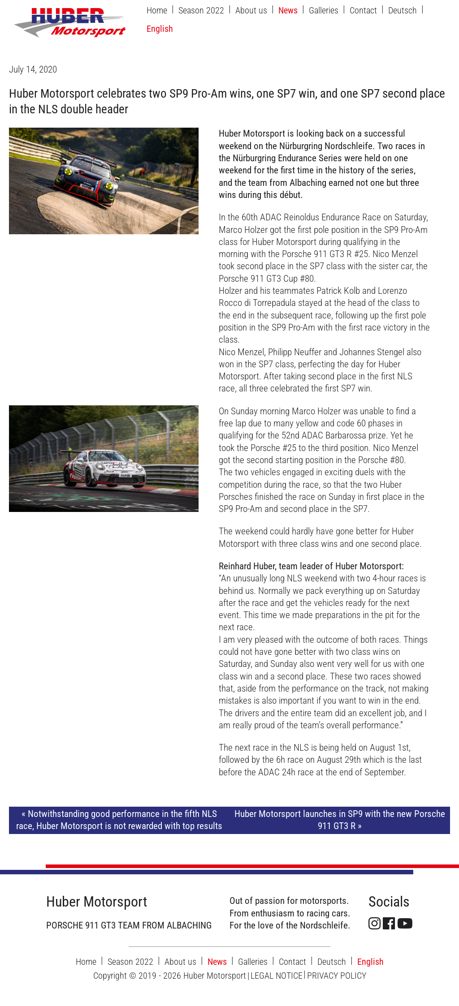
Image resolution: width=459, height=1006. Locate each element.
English (160, 28)
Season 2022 (201, 10)
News (288, 10)
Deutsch (402, 10)
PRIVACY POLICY (336, 975)
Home (157, 10)
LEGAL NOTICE (277, 975)
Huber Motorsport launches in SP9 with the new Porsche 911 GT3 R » (339, 819)
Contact (363, 10)
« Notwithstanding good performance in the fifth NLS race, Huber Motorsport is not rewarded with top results (119, 819)
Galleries (323, 10)
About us (251, 10)
